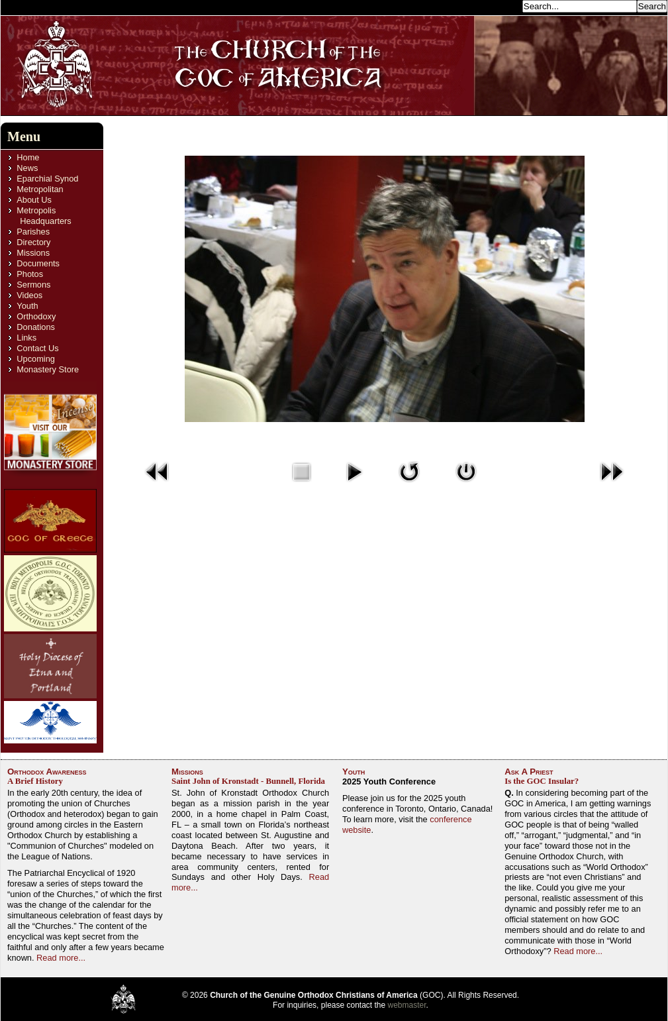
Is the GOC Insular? (541, 781)
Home (28, 157)
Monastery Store (48, 369)
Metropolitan (40, 189)
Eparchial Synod (47, 179)
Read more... (60, 958)
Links (26, 338)
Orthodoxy (36, 316)
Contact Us (37, 348)
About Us (34, 200)
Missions (33, 253)
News (27, 168)
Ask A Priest (528, 772)
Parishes (33, 232)
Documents (38, 263)
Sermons (33, 285)
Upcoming (36, 359)
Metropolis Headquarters (44, 215)
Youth (27, 306)
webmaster (407, 1005)
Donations (36, 327)
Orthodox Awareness (47, 772)
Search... (501, 5)
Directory (33, 242)
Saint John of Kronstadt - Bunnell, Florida (248, 781)
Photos (30, 274)
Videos (29, 295)
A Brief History (35, 781)
